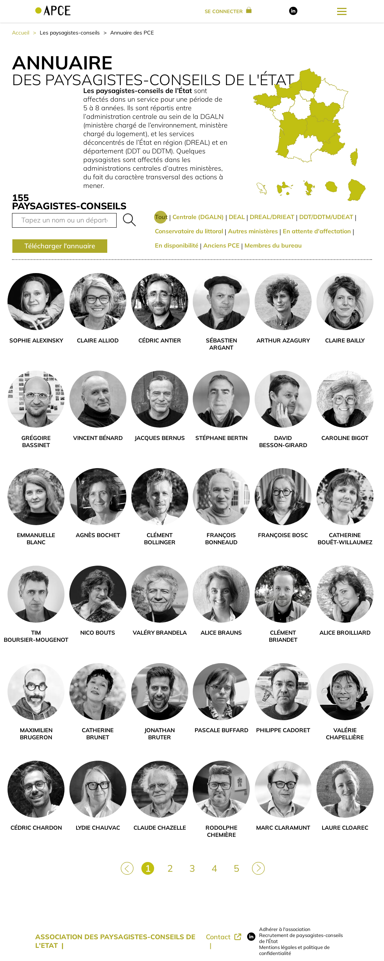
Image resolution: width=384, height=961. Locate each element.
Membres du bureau (273, 245)
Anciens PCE (221, 245)
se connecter (228, 11)
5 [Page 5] (236, 868)
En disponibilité (176, 245)
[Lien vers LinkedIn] (293, 13)
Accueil (20, 32)
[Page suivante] (257, 867)
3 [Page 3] (192, 868)
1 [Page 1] (148, 868)
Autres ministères (253, 231)
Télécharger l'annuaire (59, 246)
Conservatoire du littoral (189, 231)
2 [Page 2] (170, 868)
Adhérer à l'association (284, 929)
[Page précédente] (126, 867)
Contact (219, 936)
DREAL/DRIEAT (272, 217)
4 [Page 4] (214, 868)
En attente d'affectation (317, 231)
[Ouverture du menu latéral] (342, 11)
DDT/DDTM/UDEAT (326, 217)
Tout (161, 217)
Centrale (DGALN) (198, 217)
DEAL (237, 217)
